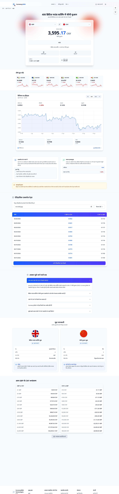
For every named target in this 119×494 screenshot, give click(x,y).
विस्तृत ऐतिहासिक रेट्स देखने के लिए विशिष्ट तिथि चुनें (24, 203)
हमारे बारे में (95, 493)
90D (96, 96)
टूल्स (29, 493)
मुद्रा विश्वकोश (79, 493)
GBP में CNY (8, 8)
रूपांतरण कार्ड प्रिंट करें (59, 436)
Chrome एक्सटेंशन (49, 493)
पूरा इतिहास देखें (97, 148)
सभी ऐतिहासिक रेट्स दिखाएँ (59, 263)
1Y (99, 96)
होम (3, 8)
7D (87, 96)
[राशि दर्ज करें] (59, 42)
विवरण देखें (99, 207)
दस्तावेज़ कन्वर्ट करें (64, 493)
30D (92, 96)
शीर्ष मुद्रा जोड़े (61, 4)
